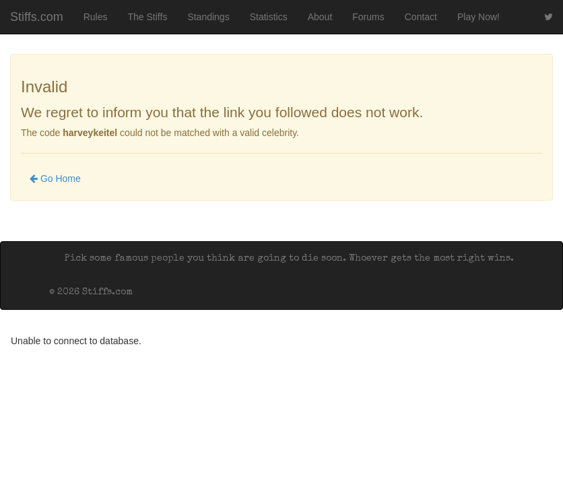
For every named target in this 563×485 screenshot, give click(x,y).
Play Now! (478, 16)
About (320, 16)
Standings (208, 16)
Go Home (55, 178)
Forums (368, 16)
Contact (421, 16)
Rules (96, 16)
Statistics (269, 16)
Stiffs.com (36, 17)
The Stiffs (148, 16)
